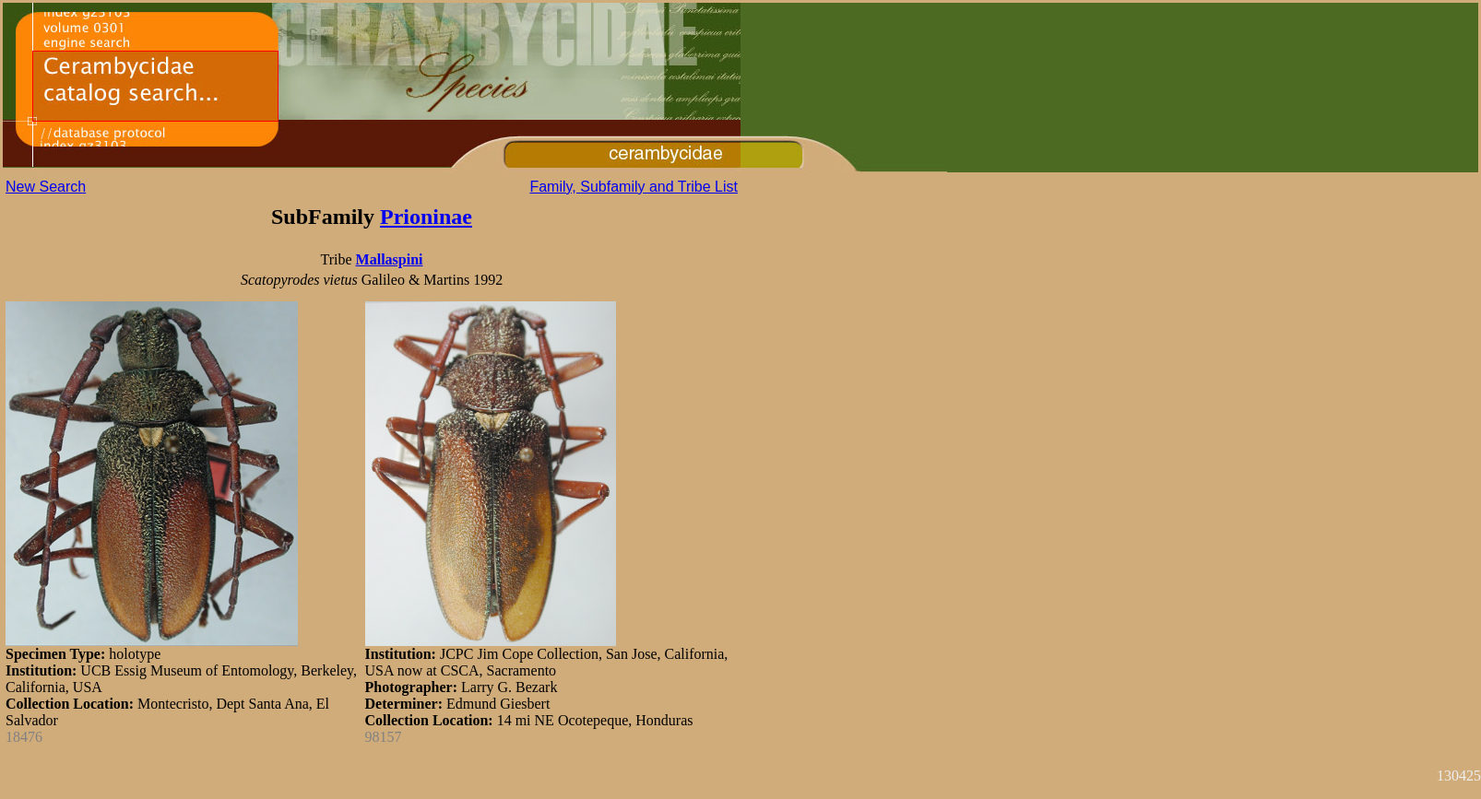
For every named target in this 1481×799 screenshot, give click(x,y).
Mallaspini (389, 259)
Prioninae (426, 217)
